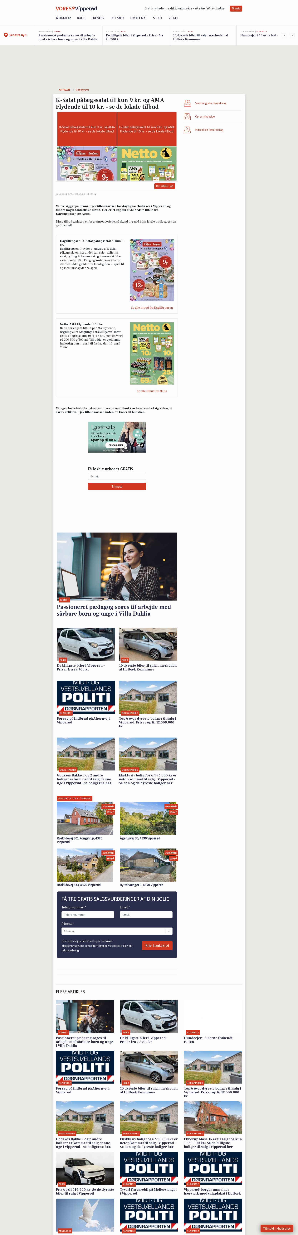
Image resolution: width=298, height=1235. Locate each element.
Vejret (174, 18)
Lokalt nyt (138, 18)
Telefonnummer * (73, 907)
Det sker (117, 18)
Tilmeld (236, 8)
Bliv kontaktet (157, 945)
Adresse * (68, 923)
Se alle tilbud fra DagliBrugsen (152, 308)
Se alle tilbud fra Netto (152, 391)
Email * (125, 907)
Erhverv (98, 18)
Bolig (81, 18)
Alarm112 (63, 18)
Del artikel (164, 186)
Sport (158, 18)
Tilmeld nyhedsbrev (277, 1228)
